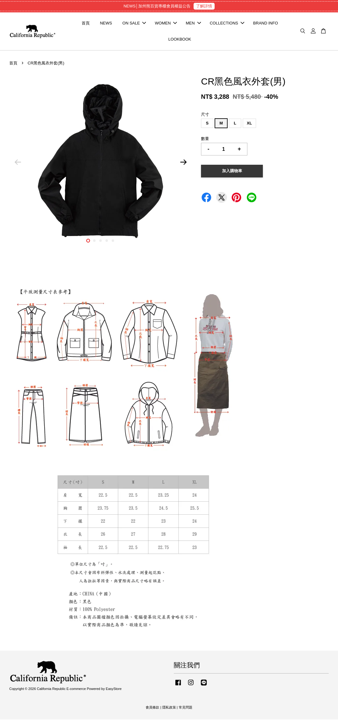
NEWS (106, 23)
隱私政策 (169, 708)
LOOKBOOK (179, 39)
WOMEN (166, 23)
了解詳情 (204, 6)
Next (183, 163)
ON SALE (134, 23)
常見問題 (185, 708)
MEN (193, 23)
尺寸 (205, 115)
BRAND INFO (265, 23)
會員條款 (152, 708)
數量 (205, 139)
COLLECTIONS (227, 23)
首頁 (86, 23)
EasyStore (114, 689)
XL (249, 123)
